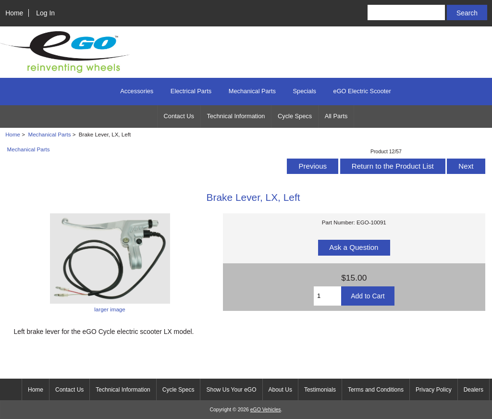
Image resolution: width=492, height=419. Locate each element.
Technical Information (236, 116)
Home (14, 13)
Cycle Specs (295, 116)
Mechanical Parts (49, 134)
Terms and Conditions (376, 389)
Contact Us (179, 116)
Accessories (136, 91)
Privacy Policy (434, 389)
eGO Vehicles (265, 409)
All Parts (336, 116)
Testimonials (320, 389)
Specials (304, 91)
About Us (280, 389)
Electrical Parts (191, 91)
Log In (45, 13)
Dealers (473, 389)
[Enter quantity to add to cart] (327, 296)
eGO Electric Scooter (362, 91)
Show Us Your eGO (231, 389)
